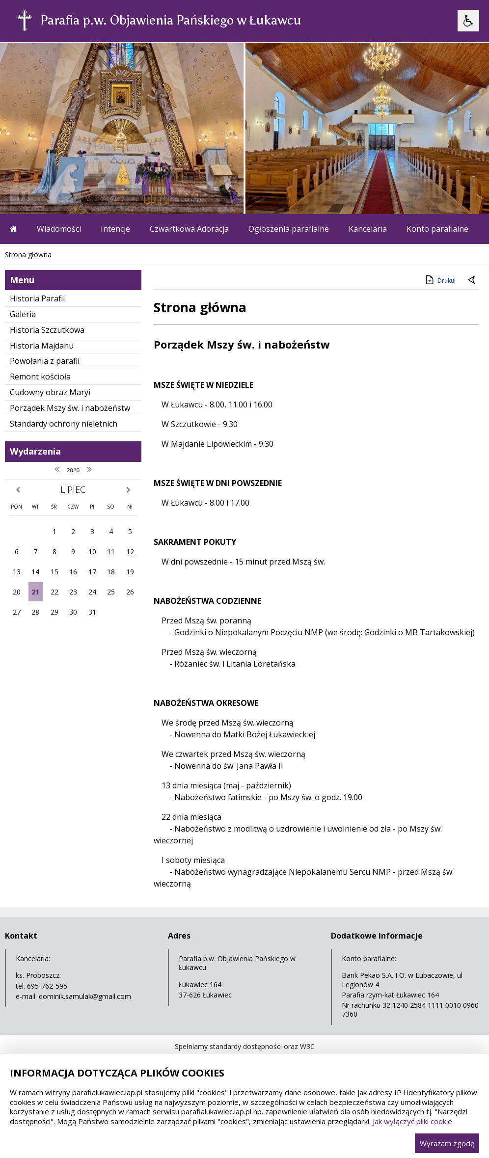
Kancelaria (368, 228)
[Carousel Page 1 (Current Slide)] (95, 195)
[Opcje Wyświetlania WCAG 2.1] (468, 20)
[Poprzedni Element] (46, 195)
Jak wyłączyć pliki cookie (412, 1121)
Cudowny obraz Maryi (50, 392)
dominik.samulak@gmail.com (85, 996)
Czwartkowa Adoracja (189, 228)
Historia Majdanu (42, 345)
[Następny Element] (71, 195)
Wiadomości (59, 228)
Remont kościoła (40, 376)
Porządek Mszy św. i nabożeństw (70, 408)
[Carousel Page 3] (114, 195)
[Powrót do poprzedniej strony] (472, 281)
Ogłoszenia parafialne (288, 228)
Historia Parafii (37, 298)
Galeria (23, 314)
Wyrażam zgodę (447, 1143)
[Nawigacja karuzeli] (58, 195)
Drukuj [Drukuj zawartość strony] (440, 279)
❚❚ (20, 195)
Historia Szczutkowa (47, 329)
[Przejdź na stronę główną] (13, 228)
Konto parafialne (437, 228)
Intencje (115, 228)
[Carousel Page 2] (105, 195)
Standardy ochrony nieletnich (63, 423)
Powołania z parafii (45, 360)
